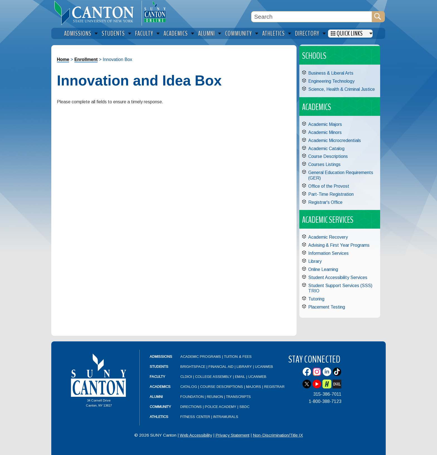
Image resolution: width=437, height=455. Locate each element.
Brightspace (192, 367)
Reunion (215, 397)
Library (315, 261)
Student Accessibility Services (337, 277)
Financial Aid (221, 367)
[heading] (96, 13)
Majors (253, 387)
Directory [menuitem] (307, 34)
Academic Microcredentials (334, 140)
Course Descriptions (328, 156)
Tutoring (316, 299)
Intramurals (225, 417)
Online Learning (323, 269)
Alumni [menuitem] (206, 34)
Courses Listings (324, 164)
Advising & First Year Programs (339, 245)
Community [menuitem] (238, 34)
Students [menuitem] (113, 34)
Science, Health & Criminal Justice (341, 89)
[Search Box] (311, 16)
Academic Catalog (326, 148)
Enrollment (86, 59)
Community (160, 407)
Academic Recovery (328, 237)
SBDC (244, 407)
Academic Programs (201, 356)
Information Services (328, 253)
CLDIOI (186, 377)
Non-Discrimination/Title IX (278, 435)
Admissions (161, 356)
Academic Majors (325, 124)
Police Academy (220, 407)
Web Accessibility (196, 435)
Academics (160, 387)
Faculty (157, 377)
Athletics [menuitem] (273, 34)
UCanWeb (264, 367)
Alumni (156, 397)
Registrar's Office (325, 202)
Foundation (192, 397)
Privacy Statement (232, 435)
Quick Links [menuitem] (350, 34)
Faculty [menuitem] (144, 34)
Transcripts (238, 397)
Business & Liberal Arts (330, 73)
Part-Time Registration (331, 194)
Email (240, 377)
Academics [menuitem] (176, 34)
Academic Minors (325, 132)
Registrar (274, 387)
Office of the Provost (328, 186)
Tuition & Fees (238, 356)
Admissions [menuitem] (77, 34)
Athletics (159, 417)
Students (159, 367)
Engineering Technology (331, 81)
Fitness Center (195, 417)
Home (63, 59)
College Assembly (213, 377)
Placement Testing (326, 307)
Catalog (188, 387)
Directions (191, 407)
